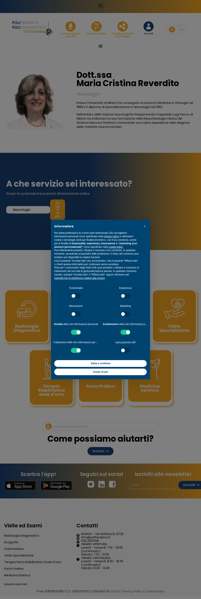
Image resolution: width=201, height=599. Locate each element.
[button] (144, 226)
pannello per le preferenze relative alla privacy (79, 278)
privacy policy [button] (111, 236)
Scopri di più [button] (100, 371)
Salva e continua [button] (100, 363)
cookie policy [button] (116, 247)
